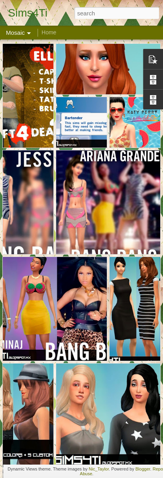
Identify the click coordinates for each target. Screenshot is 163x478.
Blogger (142, 469)
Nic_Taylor (99, 469)
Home (49, 32)
